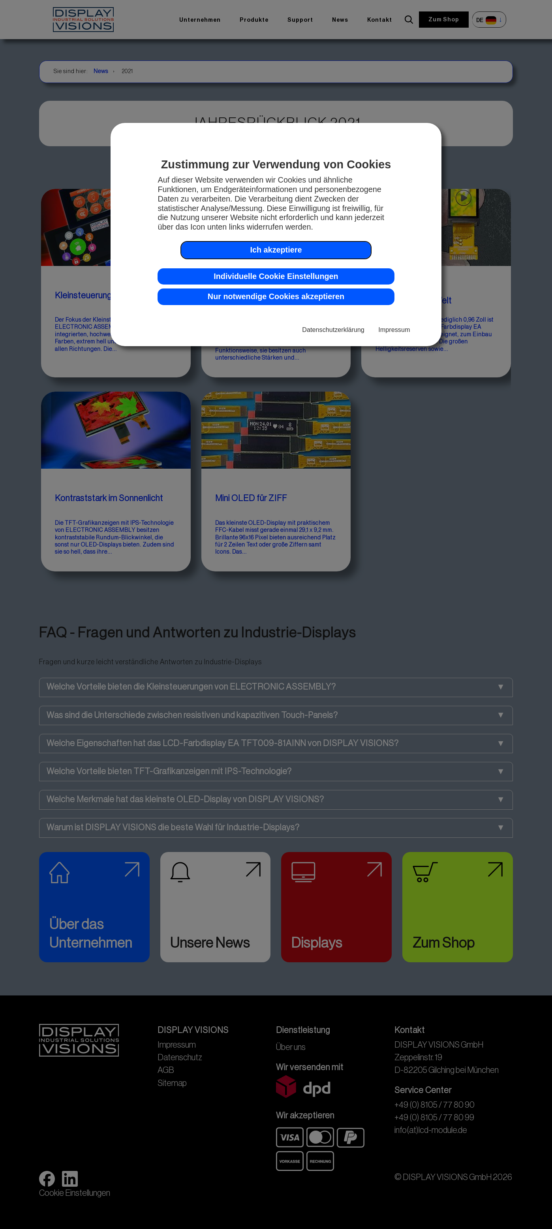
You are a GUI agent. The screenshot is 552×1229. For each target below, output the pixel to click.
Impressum (394, 329)
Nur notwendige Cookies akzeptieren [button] (276, 296)
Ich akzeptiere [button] (276, 249)
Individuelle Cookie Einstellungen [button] (276, 276)
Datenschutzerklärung (333, 329)
